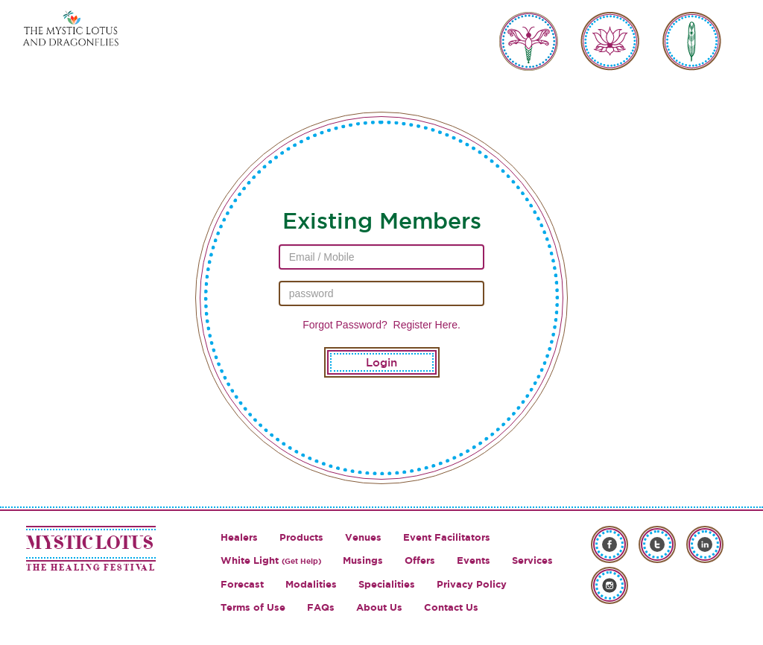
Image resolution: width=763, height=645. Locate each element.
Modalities (311, 584)
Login (381, 362)
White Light (271, 560)
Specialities (386, 584)
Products (301, 537)
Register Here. (425, 325)
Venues (363, 537)
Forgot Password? (345, 325)
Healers (239, 537)
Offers (420, 560)
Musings (363, 560)
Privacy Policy (472, 584)
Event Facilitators (446, 537)
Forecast (242, 584)
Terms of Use (253, 607)
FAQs (321, 607)
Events (473, 560)
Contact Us (451, 607)
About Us (379, 607)
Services (532, 560)
